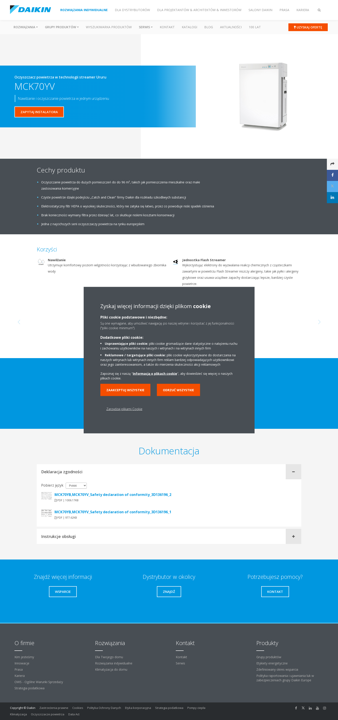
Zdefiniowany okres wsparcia (277, 669)
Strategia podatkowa (29, 688)
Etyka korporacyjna (138, 708)
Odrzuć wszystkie (178, 390)
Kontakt (167, 27)
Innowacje (21, 663)
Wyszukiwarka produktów (109, 27)
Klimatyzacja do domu (111, 669)
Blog (208, 27)
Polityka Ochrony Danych (104, 708)
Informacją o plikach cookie (155, 373)
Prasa (18, 669)
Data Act (73, 714)
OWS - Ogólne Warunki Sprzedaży (38, 682)
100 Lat (255, 27)
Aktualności (231, 27)
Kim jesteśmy (24, 657)
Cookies (77, 708)
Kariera (19, 676)
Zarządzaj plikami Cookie (124, 409)
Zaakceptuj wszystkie (125, 390)
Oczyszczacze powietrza (47, 714)
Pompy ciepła (196, 708)
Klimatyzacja (18, 714)
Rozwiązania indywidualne (113, 663)
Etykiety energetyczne (272, 663)
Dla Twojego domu (109, 657)
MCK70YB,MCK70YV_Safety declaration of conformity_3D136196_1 (113, 511)
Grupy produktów (268, 657)
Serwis (180, 663)
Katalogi (189, 27)
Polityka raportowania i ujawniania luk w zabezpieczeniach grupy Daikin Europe (285, 678)
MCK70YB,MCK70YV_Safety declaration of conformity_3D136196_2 (113, 494)
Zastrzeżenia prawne (53, 708)
